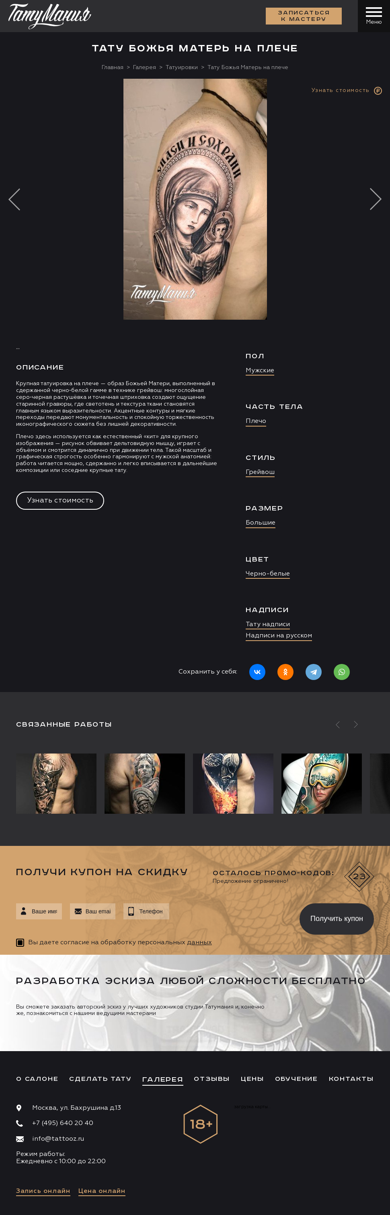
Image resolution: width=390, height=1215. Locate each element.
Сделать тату (100, 1079)
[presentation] (228, 916)
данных (199, 942)
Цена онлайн (101, 1191)
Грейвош (260, 472)
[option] (195, 385)
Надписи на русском (279, 636)
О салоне (37, 1079)
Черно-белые (268, 574)
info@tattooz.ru (58, 1139)
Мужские (260, 371)
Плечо (256, 421)
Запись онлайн (43, 1191)
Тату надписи (268, 624)
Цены (252, 1079)
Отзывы (212, 1079)
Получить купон (336, 919)
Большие (260, 523)
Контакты (351, 1079)
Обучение (296, 1079)
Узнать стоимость (60, 500)
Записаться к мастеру (304, 16)
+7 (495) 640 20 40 (62, 1123)
